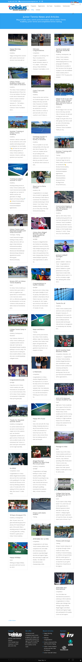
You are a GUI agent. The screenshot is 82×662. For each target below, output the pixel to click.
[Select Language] (75, 4)
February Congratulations (38, 49)
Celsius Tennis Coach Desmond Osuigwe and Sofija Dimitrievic (18, 230)
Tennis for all (60, 303)
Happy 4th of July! (39, 419)
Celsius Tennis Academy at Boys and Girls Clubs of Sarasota (18, 83)
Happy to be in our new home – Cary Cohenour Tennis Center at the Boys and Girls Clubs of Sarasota (64, 101)
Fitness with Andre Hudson (39, 513)
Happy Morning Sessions (15, 49)
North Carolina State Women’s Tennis (63, 350)
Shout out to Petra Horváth (39, 187)
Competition (13, 471)
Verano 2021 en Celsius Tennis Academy (18, 282)
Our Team (49, 6)
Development (18, 333)
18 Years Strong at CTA (18, 515)
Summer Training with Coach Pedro (64, 152)
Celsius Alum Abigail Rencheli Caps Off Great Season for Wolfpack (40, 234)
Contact (38, 9)
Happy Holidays (15, 557)
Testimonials (66, 6)
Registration (41, 6)
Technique (12, 234)
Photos (27, 9)
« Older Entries (12, 620)
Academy (12, 53)
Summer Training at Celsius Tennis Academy (17, 132)
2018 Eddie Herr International (61, 588)
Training (18, 234)
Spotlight (12, 382)
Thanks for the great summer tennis (17, 420)
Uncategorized (19, 424)
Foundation (57, 6)
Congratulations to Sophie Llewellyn (39, 284)
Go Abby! (13, 468)
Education (12, 335)
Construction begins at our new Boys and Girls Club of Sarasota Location (64, 208)
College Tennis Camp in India (18, 330)
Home (27, 6)
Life (39, 190)
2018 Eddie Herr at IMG (41, 539)
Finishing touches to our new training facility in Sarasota (40, 138)
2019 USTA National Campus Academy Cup (63, 399)
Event (11, 285)
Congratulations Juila (17, 380)
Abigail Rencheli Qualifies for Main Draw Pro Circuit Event (41, 462)
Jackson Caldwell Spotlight (61, 255)
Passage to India (61, 447)
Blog (32, 9)
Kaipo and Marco (38, 329)
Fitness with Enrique (63, 541)
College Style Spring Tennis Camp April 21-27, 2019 (63, 494)
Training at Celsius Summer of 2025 (16, 179)
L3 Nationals (37, 372)
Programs (33, 6)
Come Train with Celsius (38, 91)
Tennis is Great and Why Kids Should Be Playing (63, 50)
